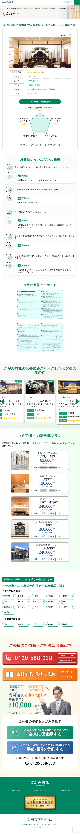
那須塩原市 (7, 607)
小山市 (20, 601)
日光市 (6, 601)
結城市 (20, 624)
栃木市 (35, 596)
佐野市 (50, 596)
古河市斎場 (32, 93)
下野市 (35, 607)
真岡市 (35, 601)
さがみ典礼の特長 (15, 8)
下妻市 (35, 624)
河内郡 (50, 607)
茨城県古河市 (33, 81)
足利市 (20, 596)
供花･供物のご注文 (14, 791)
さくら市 (21, 607)
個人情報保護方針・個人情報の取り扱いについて (40, 824)
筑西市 (50, 624)
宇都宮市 (6, 596)
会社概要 (67, 3)
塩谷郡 (6, 612)
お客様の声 (24, 8)
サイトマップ (40, 827)
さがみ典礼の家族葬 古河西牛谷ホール (43, 89)
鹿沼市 (65, 596)
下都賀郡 (65, 607)
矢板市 (65, 601)
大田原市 (51, 601)
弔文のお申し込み (40, 791)
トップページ (5, 8)
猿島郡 (65, 624)
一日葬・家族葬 (34, 85)
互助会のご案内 (66, 791)
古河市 (6, 624)
